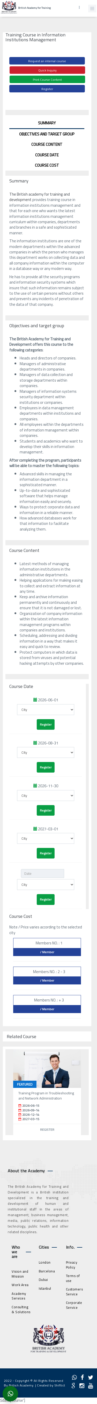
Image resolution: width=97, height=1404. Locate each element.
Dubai (43, 1280)
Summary (47, 123)
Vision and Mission (20, 1273)
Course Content (46, 144)
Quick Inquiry (47, 70)
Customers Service (74, 1291)
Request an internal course (47, 61)
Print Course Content (47, 80)
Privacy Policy (71, 1264)
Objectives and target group (46, 134)
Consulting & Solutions (21, 1309)
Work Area (20, 1285)
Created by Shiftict (51, 1385)
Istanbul (45, 1288)
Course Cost (47, 165)
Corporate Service (74, 1305)
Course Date (47, 155)
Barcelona (47, 1271)
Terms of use (73, 1278)
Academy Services (19, 1296)
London (45, 1262)
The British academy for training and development (39, 196)
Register (47, 89)
